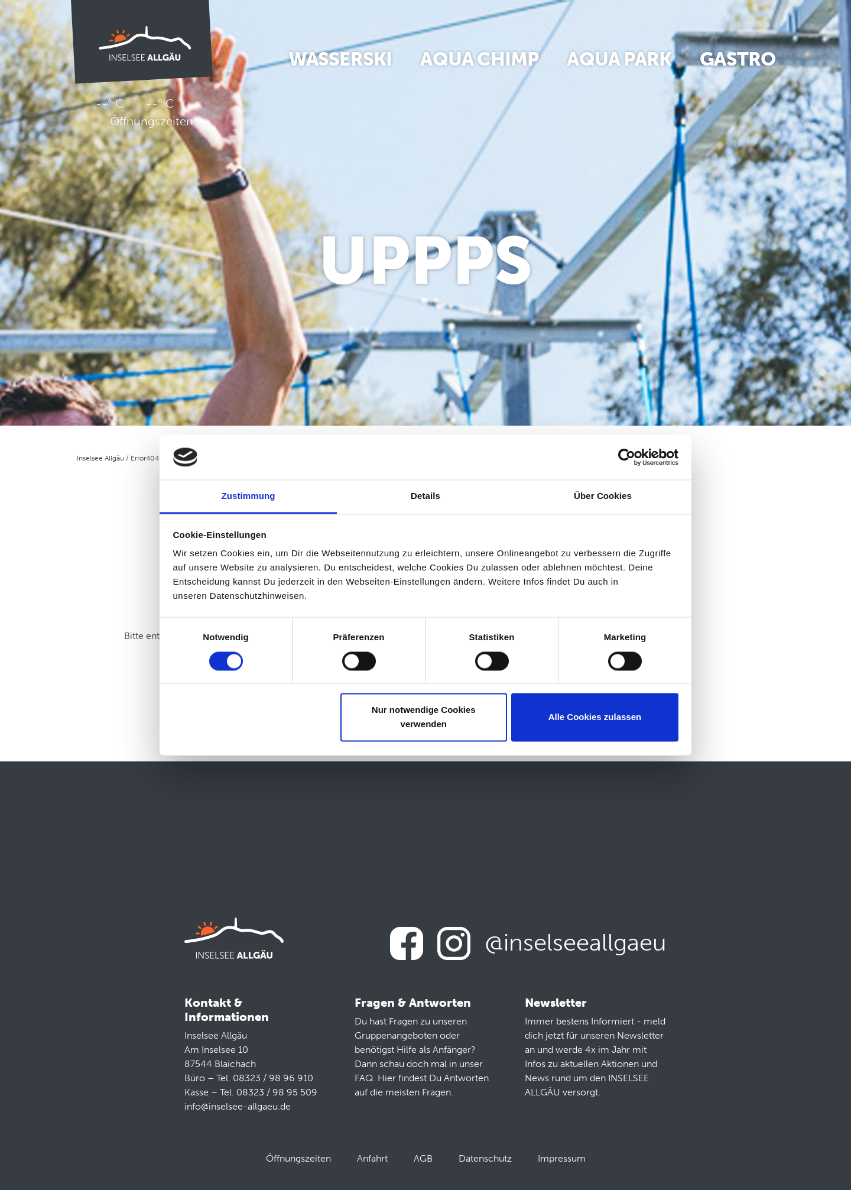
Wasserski (340, 59)
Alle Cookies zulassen (595, 717)
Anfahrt (372, 1158)
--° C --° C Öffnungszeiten (142, 112)
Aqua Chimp (479, 59)
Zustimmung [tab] (248, 496)
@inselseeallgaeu (576, 942)
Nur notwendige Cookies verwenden (424, 717)
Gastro (737, 59)
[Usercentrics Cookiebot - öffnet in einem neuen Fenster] (626, 457)
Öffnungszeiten (298, 1158)
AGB (423, 1158)
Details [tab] (425, 496)
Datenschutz (485, 1158)
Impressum (562, 1158)
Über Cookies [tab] (603, 496)
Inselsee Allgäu (100, 458)
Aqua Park (619, 59)
